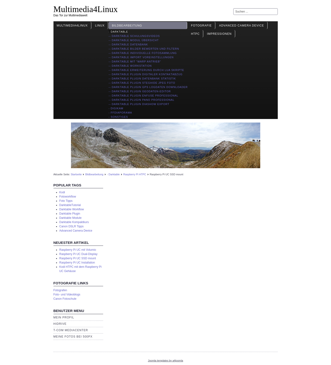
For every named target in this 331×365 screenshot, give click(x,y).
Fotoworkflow (67, 196)
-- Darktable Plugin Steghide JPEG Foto (142, 82)
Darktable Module (70, 218)
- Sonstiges (118, 116)
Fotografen (60, 290)
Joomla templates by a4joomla (165, 360)
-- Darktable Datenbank (128, 44)
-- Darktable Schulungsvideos (134, 36)
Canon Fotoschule (64, 298)
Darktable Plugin (69, 213)
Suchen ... (233, 8)
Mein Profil (63, 317)
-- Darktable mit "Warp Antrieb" (135, 61)
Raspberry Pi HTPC (134, 174)
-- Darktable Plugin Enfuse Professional (143, 95)
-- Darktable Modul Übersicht (134, 40)
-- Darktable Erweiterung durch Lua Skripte (146, 70)
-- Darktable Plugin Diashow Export (139, 104)
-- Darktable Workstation (130, 65)
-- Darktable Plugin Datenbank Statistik (142, 78)
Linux (100, 25)
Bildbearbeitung (127, 25)
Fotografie (201, 25)
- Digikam (116, 108)
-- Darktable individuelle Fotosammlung (143, 53)
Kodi (62, 192)
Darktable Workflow (71, 209)
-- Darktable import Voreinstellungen (141, 57)
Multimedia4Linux (85, 9)
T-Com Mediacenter (70, 330)
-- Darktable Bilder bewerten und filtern (144, 48)
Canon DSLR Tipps (71, 226)
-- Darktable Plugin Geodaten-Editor (140, 91)
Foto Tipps (66, 200)
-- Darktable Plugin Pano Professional (141, 99)
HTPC (195, 33)
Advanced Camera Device (241, 25)
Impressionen (219, 33)
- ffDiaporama (120, 112)
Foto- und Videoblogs (66, 294)
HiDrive (60, 323)
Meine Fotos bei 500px (73, 336)
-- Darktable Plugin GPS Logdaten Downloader (148, 87)
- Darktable (118, 31)
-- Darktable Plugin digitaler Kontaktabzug (146, 74)
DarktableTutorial (70, 205)
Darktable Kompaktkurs (74, 222)
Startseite (76, 174)
